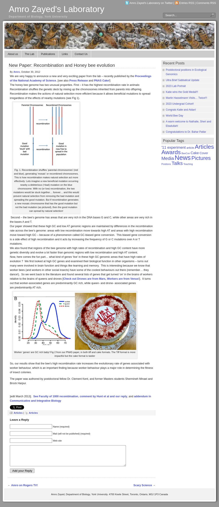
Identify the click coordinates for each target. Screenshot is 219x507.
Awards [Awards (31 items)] (171, 152)
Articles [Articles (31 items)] (204, 146)
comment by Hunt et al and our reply (103, 396)
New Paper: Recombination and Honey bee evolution (62, 65)
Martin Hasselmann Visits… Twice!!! (186, 97)
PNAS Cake (101, 80)
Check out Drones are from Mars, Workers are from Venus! (101, 278)
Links (65, 54)
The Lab (29, 54)
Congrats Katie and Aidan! (181, 109)
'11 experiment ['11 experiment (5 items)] (173, 147)
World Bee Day (174, 115)
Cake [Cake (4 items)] (195, 153)
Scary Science (142, 489)
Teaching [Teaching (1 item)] (188, 164)
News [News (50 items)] (183, 157)
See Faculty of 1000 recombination (55, 396)
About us (13, 54)
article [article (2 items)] (190, 147)
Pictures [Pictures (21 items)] (201, 158)
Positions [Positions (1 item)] (166, 164)
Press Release (78, 80)
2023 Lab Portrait (176, 86)
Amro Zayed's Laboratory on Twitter (151, 3)
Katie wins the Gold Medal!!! (182, 92)
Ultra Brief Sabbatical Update (182, 80)
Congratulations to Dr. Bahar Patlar (186, 131)
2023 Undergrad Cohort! (180, 103)
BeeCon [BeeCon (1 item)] (186, 153)
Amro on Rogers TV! (24, 489)
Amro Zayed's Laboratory (56, 9)
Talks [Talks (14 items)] (177, 163)
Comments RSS (206, 3)
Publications (48, 54)
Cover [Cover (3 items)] (204, 153)
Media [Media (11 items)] (167, 158)
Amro (16, 72)
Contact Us (81, 54)
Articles (18, 413)
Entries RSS (186, 3)
